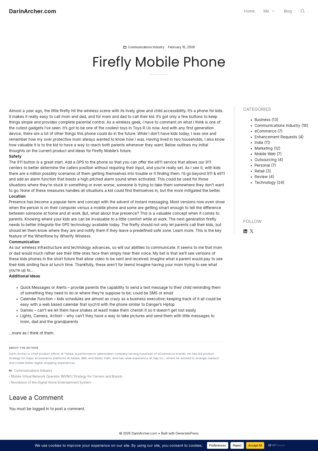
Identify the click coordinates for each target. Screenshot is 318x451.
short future (64, 259)
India (259, 142)
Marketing (264, 148)
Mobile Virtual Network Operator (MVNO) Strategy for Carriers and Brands (66, 376)
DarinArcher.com (32, 11)
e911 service (166, 162)
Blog (288, 11)
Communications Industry (146, 47)
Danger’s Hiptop (160, 304)
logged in (40, 409)
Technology (265, 182)
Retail (260, 171)
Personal (262, 165)
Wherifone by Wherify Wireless (62, 236)
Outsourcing (266, 159)
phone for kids (209, 111)
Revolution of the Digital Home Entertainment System (51, 382)
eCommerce (265, 131)
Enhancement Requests (276, 137)
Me (272, 11)
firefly (65, 111)
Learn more (183, 230)
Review (261, 176)
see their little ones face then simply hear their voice (103, 253)
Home (249, 11)
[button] (302, 11)
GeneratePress (187, 433)
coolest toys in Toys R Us (128, 128)
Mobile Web (265, 154)
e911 (221, 173)
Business (262, 119)
